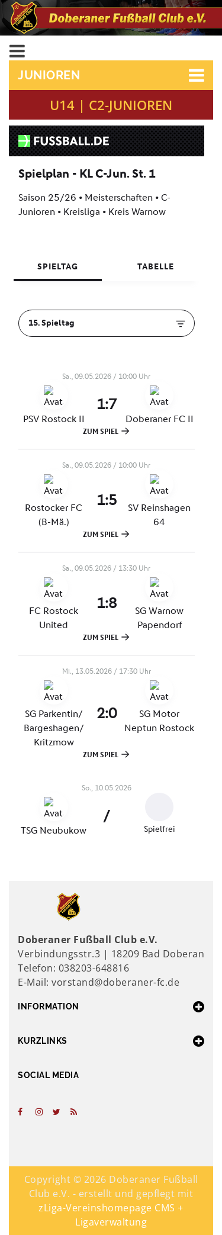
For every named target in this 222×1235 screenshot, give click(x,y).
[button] (111, 75)
